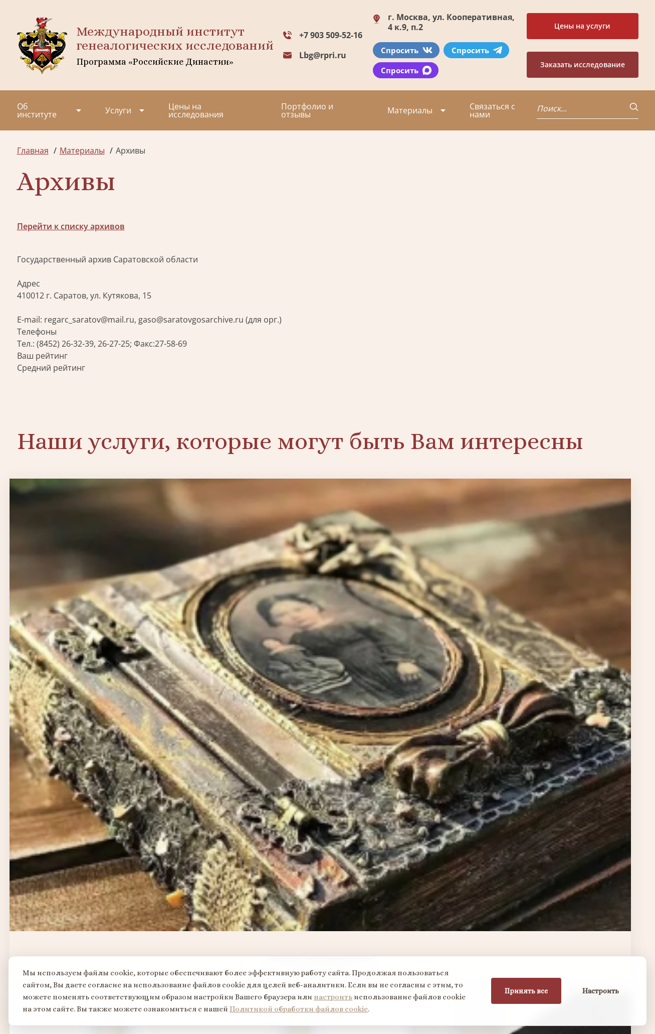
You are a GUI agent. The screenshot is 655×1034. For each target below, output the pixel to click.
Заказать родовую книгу (407, 788)
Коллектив (37, 922)
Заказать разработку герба (91, 788)
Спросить (406, 50)
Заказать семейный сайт (406, 619)
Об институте (37, 110)
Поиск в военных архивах (248, 788)
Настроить (597, 989)
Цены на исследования (196, 110)
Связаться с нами (492, 110)
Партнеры (104, 886)
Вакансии (102, 922)
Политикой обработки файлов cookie (302, 1007)
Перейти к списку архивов (71, 226)
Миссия (98, 904)
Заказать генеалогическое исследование (91, 619)
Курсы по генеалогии (376, 952)
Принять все (523, 989)
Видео (29, 940)
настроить (336, 995)
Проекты (34, 904)
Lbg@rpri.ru (322, 55)
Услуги (118, 110)
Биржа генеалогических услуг (249, 619)
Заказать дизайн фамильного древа (564, 788)
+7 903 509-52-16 (330, 35)
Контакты (102, 940)
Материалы (409, 110)
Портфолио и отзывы (307, 110)
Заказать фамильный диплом (564, 619)
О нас (28, 886)
